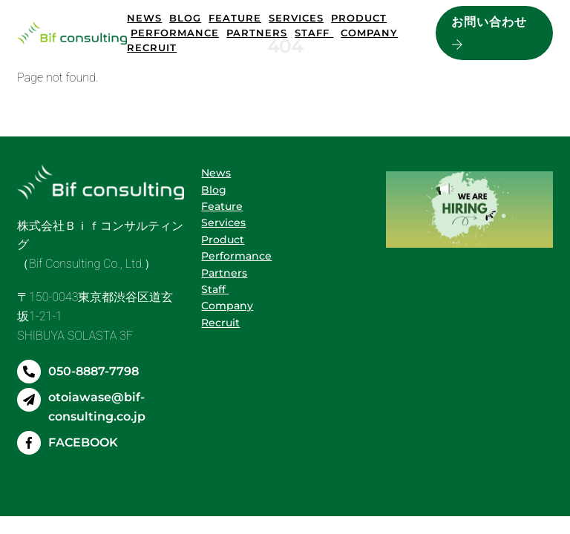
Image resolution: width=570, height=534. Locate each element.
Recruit (152, 47)
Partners (256, 33)
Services (296, 18)
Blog (185, 18)
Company (369, 33)
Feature (235, 18)
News (144, 18)
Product (359, 18)
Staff (314, 33)
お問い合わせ (489, 33)
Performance (175, 33)
